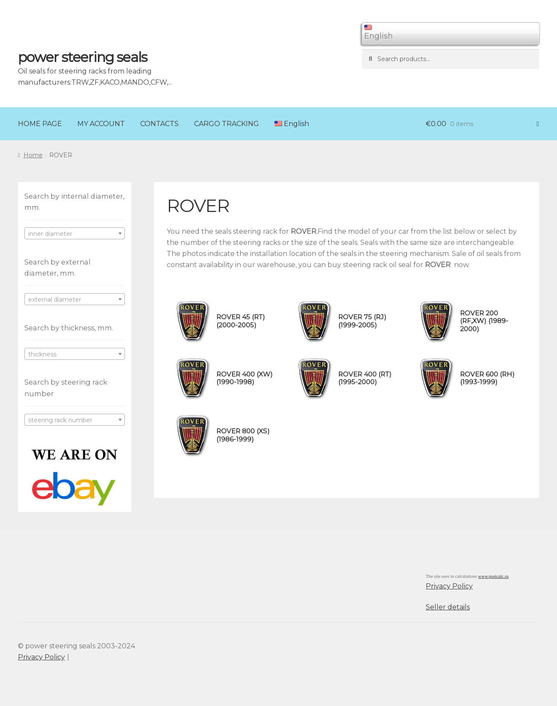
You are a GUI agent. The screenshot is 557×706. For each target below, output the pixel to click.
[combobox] (74, 233)
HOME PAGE (40, 124)
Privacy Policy (449, 586)
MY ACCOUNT (101, 124)
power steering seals (82, 57)
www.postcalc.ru (493, 576)
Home (33, 155)
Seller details (448, 607)
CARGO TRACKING (226, 124)
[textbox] (74, 234)
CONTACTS (159, 124)
